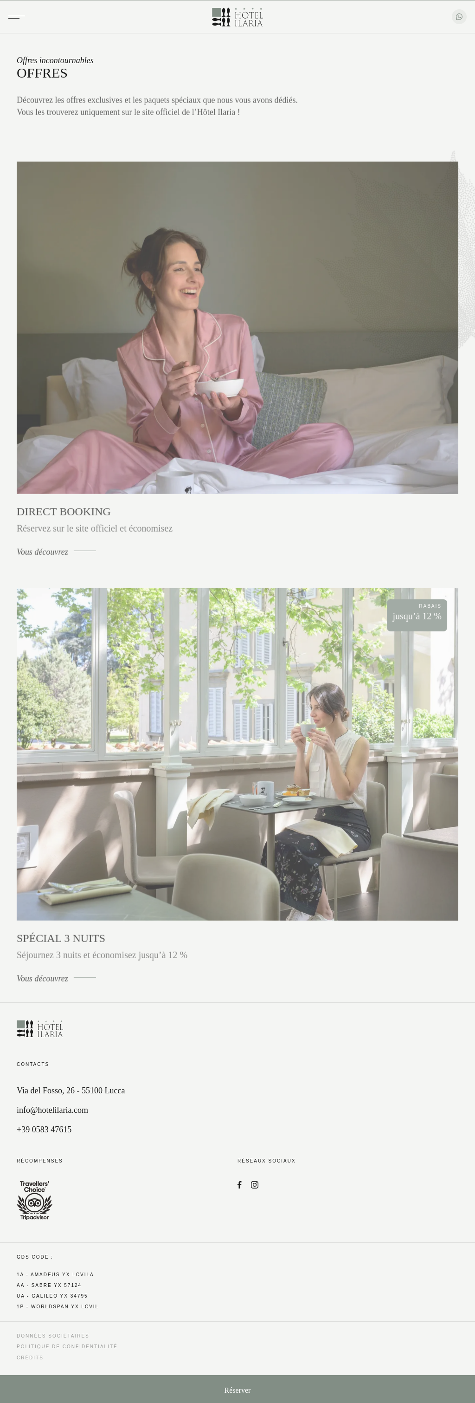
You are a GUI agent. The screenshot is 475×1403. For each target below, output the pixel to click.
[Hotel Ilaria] (237, 17)
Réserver (238, 1390)
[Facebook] (240, 1185)
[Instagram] (254, 1185)
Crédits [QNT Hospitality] (30, 1357)
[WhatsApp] (459, 16)
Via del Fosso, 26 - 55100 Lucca (71, 1090)
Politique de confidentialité (67, 1346)
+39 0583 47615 (44, 1129)
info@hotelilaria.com (52, 1110)
